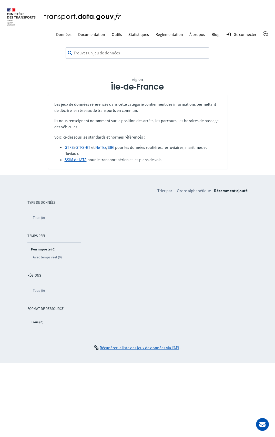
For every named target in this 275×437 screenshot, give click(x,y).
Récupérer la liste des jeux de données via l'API (139, 347)
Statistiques (138, 34)
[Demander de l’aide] (262, 424)
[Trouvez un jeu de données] (137, 53)
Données (64, 34)
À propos (197, 34)
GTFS (69, 147)
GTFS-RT (82, 147)
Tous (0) (39, 217)
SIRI (111, 147)
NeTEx (100, 147)
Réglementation (169, 34)
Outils (117, 34)
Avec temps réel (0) (47, 257)
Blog (215, 34)
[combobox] (137, 53)
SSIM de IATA (76, 159)
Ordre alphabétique (194, 190)
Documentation (91, 34)
